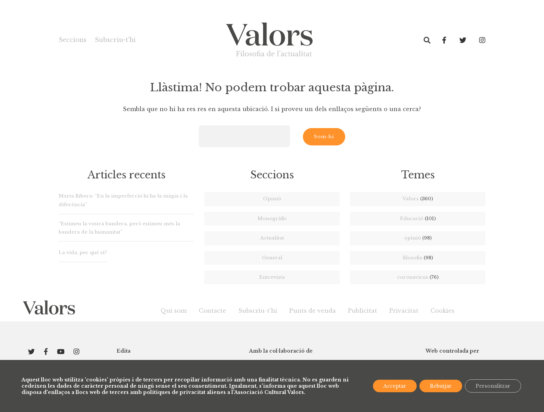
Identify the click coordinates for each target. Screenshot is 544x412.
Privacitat (403, 310)
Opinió (272, 199)
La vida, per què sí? (83, 252)
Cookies (442, 310)
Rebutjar (441, 386)
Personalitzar (493, 386)
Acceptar (394, 386)
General (272, 258)
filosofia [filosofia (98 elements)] (418, 258)
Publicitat (362, 310)
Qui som (174, 310)
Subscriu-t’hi (115, 40)
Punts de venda (312, 310)
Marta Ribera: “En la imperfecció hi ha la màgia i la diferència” (123, 200)
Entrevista (272, 277)
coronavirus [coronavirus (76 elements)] (418, 277)
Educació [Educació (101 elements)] (418, 218)
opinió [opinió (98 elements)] (418, 238)
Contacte (212, 310)
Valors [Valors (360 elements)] (417, 199)
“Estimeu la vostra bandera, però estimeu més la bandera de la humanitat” (119, 228)
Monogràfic (272, 218)
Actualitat (272, 238)
